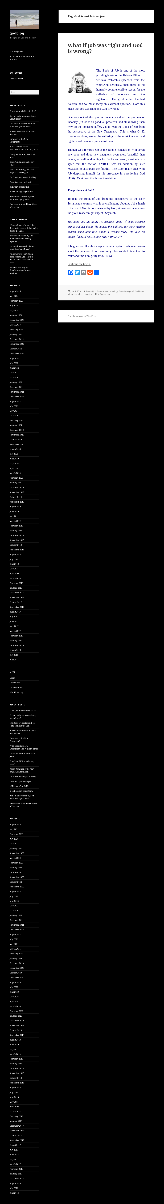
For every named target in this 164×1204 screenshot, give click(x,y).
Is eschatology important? (21, 191)
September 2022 (17, 353)
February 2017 (16, 635)
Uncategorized (16, 78)
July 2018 (14, 559)
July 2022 (14, 363)
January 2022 (16, 382)
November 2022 (17, 344)
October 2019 (16, 497)
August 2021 (15, 401)
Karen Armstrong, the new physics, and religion (22, 171)
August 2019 (15, 506)
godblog (17, 33)
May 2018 (14, 568)
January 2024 (16, 315)
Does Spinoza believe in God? (23, 111)
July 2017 (14, 616)
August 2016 (15, 650)
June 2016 (14, 659)
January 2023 (16, 334)
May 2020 (14, 463)
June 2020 (14, 458)
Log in (12, 678)
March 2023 (15, 324)
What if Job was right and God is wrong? (105, 48)
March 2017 (15, 631)
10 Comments (103, 294)
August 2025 (15, 291)
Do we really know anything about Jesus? (22, 247)
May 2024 (14, 310)
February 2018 (16, 583)
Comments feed (16, 687)
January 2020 (16, 482)
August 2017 (15, 611)
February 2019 (16, 525)
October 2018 (16, 545)
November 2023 (17, 320)
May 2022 (14, 372)
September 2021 (17, 396)
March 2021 (15, 415)
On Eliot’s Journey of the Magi (23, 177)
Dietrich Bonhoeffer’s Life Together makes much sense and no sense (21, 258)
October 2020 (16, 439)
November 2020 (17, 434)
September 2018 (17, 549)
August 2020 (15, 449)
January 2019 (16, 530)
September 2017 (17, 607)
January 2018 (16, 588)
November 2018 (17, 540)
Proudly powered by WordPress (82, 316)
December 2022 (17, 339)
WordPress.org (16, 692)
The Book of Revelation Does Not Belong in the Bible (22, 125)
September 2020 (17, 444)
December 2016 (17, 645)
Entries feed (15, 682)
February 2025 (16, 300)
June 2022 (14, 368)
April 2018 (14, 573)
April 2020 (14, 468)
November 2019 (17, 492)
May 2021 (14, 410)
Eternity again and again (21, 182)
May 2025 (14, 296)
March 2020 (15, 473)
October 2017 (16, 602)
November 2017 (17, 597)
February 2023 (16, 329)
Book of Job (91, 291)
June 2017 (14, 621)
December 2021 (17, 387)
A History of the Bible (19, 187)
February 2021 (16, 420)
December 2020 (17, 430)
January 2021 (16, 425)
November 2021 (17, 391)
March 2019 (15, 521)
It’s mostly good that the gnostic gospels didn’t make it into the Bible (23, 228)
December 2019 (17, 487)
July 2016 (14, 655)
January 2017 (16, 640)
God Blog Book (16, 51)
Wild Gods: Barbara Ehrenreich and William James (24, 148)
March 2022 (15, 377)
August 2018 (15, 554)
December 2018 (17, 535)
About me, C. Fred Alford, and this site (23, 58)
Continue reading (79, 263)
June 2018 (14, 564)
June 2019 (14, 511)
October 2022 (16, 348)
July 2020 (14, 454)
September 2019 (17, 501)
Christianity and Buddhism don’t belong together (21, 238)
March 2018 (15, 578)
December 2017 (17, 592)
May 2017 (14, 626)
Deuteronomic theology (107, 291)
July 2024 (14, 305)
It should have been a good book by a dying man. (22, 198)
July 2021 (14, 406)
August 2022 (15, 358)
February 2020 (16, 478)
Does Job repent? (126, 291)
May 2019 (14, 516)
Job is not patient (85, 294)
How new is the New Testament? (19, 140)
